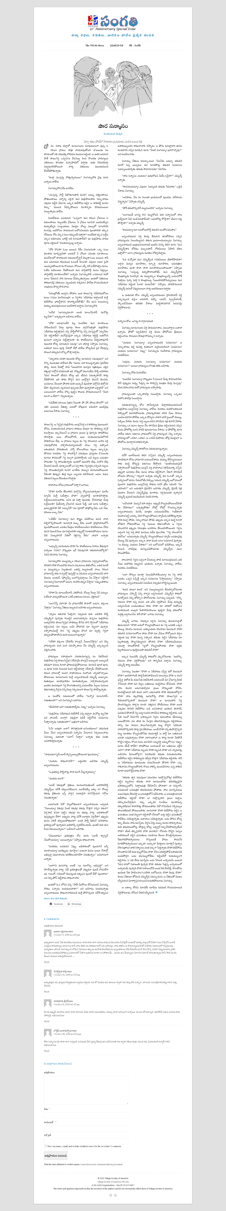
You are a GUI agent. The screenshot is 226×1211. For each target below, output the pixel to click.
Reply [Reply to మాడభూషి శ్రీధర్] (46, 1021)
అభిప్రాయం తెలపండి (53, 925)
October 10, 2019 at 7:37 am (67, 975)
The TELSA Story (94, 46)
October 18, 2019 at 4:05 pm (67, 1034)
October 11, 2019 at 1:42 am (67, 1004)
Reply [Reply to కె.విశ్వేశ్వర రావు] (46, 991)
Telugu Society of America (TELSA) (113, 1182)
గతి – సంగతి (135, 46)
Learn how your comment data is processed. (102, 1164)
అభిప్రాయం (49, 1072)
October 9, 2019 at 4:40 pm (67, 935)
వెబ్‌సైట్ (47, 1135)
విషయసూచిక (116, 46)
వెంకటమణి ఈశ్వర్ (113, 133)
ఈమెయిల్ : (50, 1122)
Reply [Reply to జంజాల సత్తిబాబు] (46, 962)
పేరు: (47, 1109)
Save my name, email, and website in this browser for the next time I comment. (84, 1146)
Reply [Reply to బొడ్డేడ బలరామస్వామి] (46, 1050)
